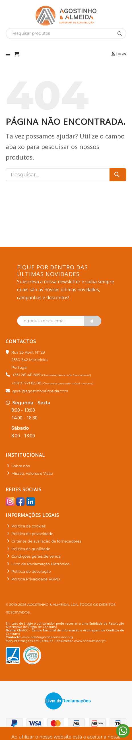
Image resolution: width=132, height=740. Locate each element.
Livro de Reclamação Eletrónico (40, 564)
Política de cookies (28, 526)
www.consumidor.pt (90, 641)
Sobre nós (20, 466)
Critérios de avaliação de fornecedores (46, 541)
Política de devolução (31, 571)
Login (119, 54)
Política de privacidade (32, 533)
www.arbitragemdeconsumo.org (47, 637)
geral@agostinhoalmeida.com (40, 391)
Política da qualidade (30, 549)
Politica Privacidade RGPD (35, 579)
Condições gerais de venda (36, 556)
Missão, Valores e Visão (32, 473)
